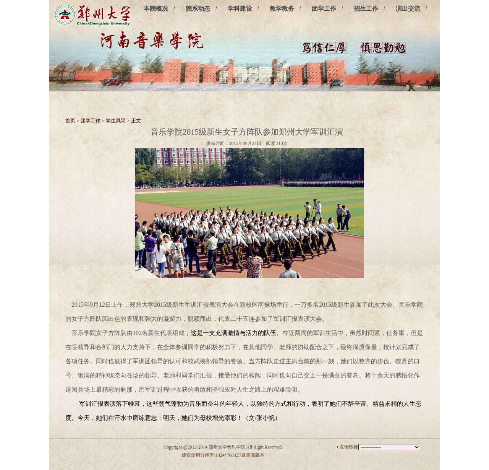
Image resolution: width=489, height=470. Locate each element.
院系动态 (198, 8)
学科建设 (240, 8)
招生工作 (366, 8)
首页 (70, 121)
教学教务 (282, 8)
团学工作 (324, 8)
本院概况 (156, 8)
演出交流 (408, 8)
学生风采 (116, 121)
